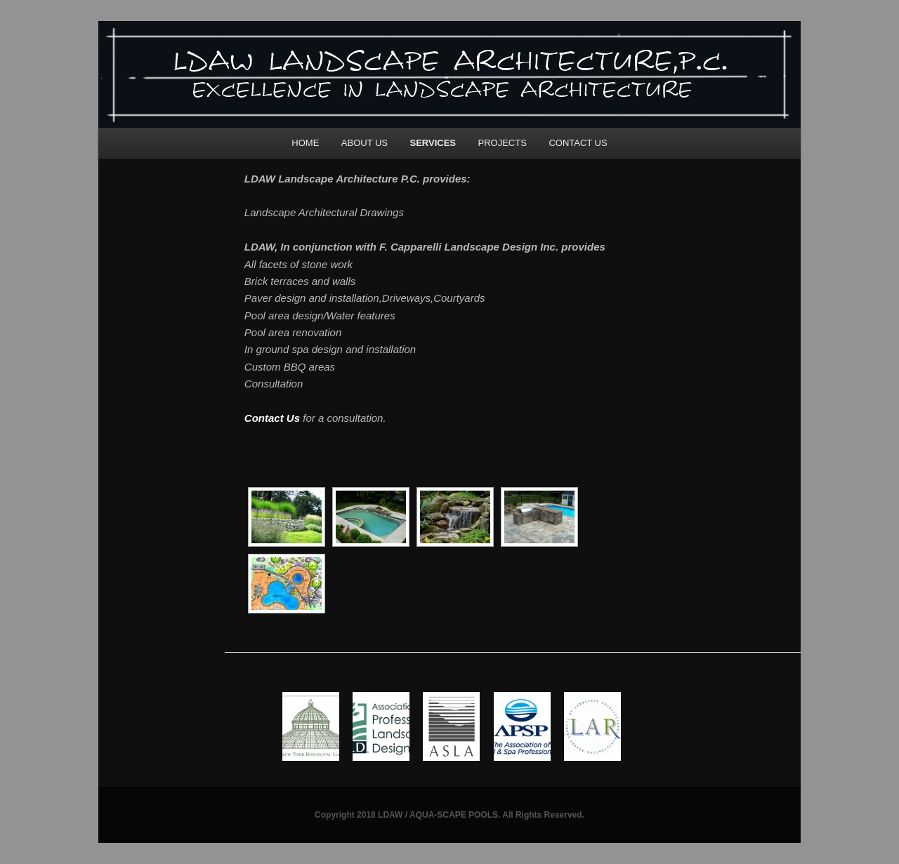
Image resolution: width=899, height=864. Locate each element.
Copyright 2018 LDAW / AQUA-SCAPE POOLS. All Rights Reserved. (449, 815)
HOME (305, 143)
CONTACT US (578, 143)
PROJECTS (502, 143)
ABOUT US (364, 143)
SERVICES (433, 143)
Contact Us (272, 418)
